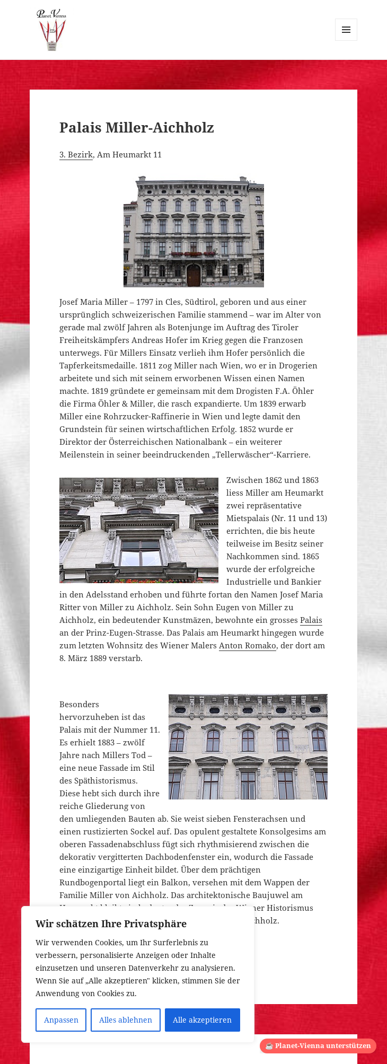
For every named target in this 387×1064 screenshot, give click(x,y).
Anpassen (61, 1020)
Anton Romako (247, 645)
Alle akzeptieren (202, 1020)
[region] (137, 974)
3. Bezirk (76, 154)
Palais (311, 619)
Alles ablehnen (125, 1020)
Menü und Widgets (346, 40)
